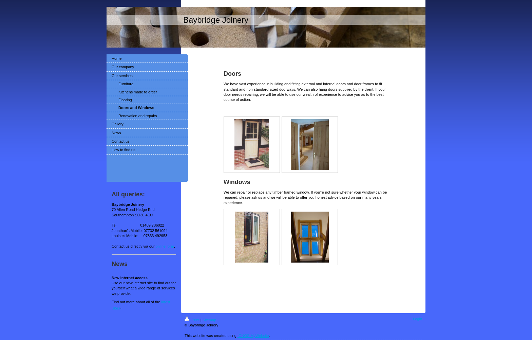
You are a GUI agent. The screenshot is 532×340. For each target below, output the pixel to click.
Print (193, 320)
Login (417, 319)
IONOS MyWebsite (253, 336)
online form (165, 246)
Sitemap (209, 320)
